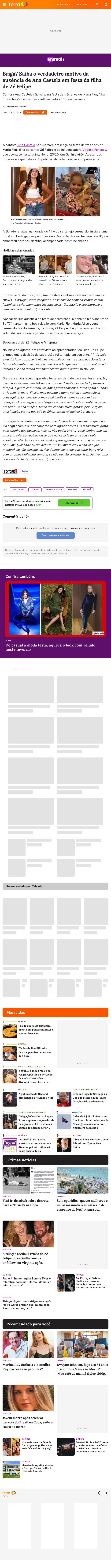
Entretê (87, 489)
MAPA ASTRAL (64, 4)
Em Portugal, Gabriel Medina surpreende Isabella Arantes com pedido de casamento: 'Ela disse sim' (91, 1283)
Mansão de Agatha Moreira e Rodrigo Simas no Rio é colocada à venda (37, 1468)
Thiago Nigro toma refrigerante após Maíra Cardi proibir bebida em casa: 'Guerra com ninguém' (27, 1305)
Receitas (22, 1022)
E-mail (97, 4)
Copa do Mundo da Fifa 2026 (31, 1067)
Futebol (22, 1090)
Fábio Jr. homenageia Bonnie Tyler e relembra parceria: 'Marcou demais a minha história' (27, 1282)
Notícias (22, 1135)
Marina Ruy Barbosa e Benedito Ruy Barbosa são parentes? (26, 1367)
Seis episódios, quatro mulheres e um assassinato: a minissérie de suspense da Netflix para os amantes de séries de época (82, 1205)
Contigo (35, 489)
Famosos (72, 489)
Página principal (18, 4)
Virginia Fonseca (94, 150)
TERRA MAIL (81, 4)
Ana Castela (26, 145)
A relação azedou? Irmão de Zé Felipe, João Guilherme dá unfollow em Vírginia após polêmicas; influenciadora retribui (25, 1258)
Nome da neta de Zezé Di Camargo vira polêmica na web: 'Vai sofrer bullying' (37, 1445)
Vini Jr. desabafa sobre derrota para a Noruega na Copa (25, 1203)
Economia (77, 1112)
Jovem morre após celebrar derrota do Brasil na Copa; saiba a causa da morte (28, 1422)
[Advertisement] (81, 1305)
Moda (8, 641)
